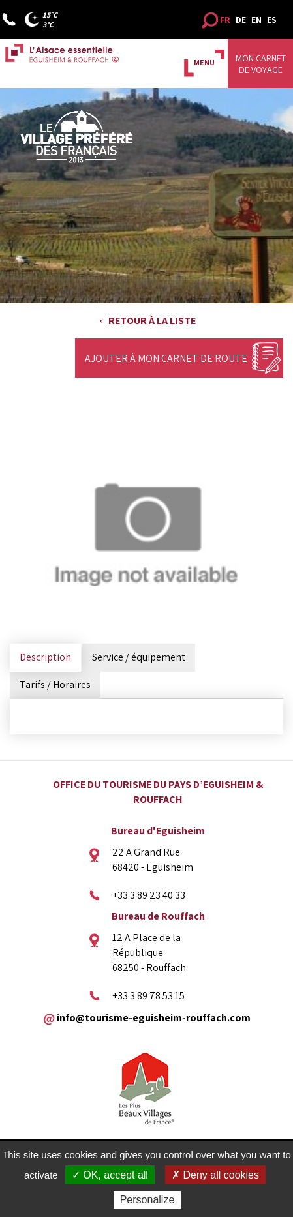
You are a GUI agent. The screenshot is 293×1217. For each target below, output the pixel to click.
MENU (204, 62)
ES (272, 19)
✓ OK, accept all (110, 1174)
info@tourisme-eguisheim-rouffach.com (154, 1017)
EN (256, 19)
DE (241, 19)
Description (45, 657)
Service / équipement (138, 657)
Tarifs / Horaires (55, 684)
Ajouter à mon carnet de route (166, 358)
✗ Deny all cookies (215, 1174)
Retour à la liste (152, 320)
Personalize (147, 1199)
